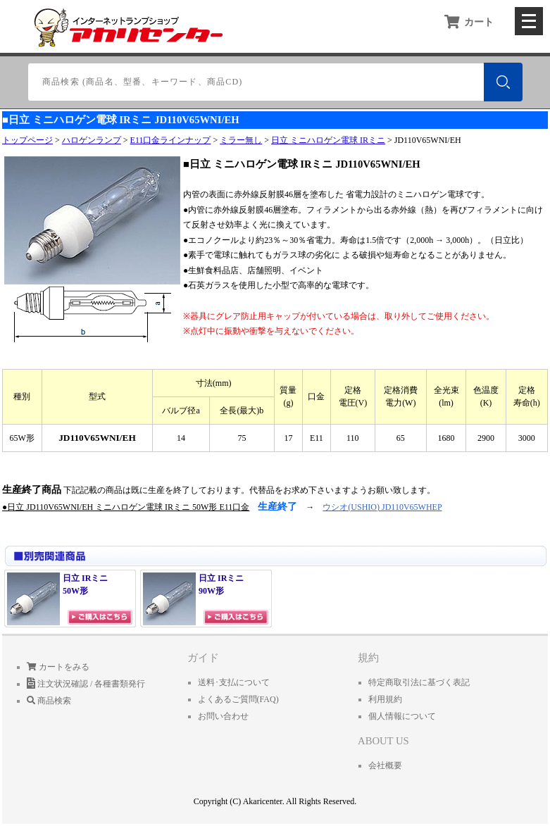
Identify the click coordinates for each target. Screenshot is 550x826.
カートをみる (58, 667)
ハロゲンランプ (91, 140)
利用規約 (385, 699)
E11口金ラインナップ (170, 140)
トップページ (27, 140)
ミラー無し (241, 140)
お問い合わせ (223, 716)
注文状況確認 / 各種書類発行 (86, 684)
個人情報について (402, 716)
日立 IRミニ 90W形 (193, 598)
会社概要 (385, 765)
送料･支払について (234, 682)
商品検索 (49, 701)
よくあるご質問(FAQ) (238, 699)
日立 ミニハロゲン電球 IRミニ (328, 140)
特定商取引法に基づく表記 (419, 682)
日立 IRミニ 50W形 (57, 598)
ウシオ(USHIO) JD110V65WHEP (382, 507)
